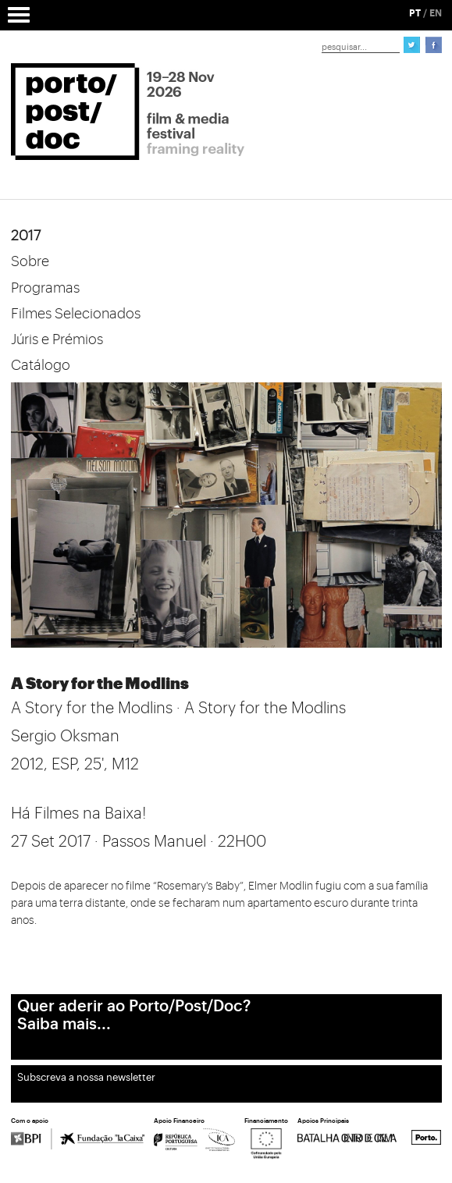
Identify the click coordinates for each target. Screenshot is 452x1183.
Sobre (30, 261)
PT (415, 13)
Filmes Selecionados (76, 314)
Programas (45, 288)
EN (435, 13)
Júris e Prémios (57, 339)
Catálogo (40, 365)
